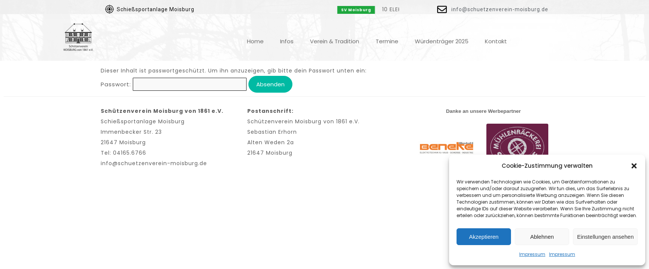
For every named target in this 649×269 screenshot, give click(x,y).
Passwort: (174, 84)
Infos (287, 36)
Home (255, 36)
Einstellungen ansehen (605, 237)
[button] (634, 166)
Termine (387, 36)
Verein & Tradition (334, 36)
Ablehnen (542, 237)
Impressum (532, 254)
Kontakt (496, 36)
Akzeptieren (483, 237)
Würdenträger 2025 (441, 36)
